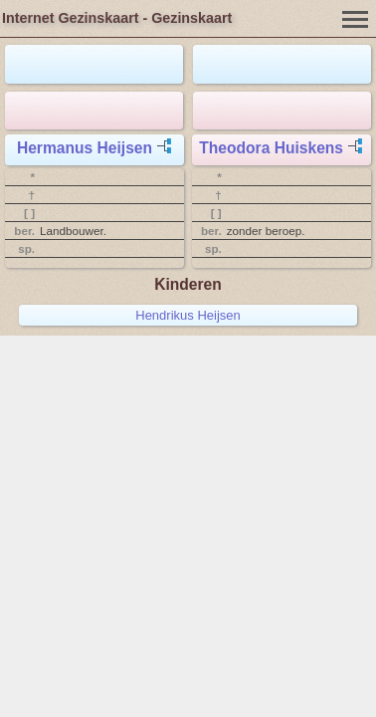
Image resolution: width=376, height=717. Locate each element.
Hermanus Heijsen (84, 147)
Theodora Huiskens (271, 147)
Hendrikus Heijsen (188, 315)
